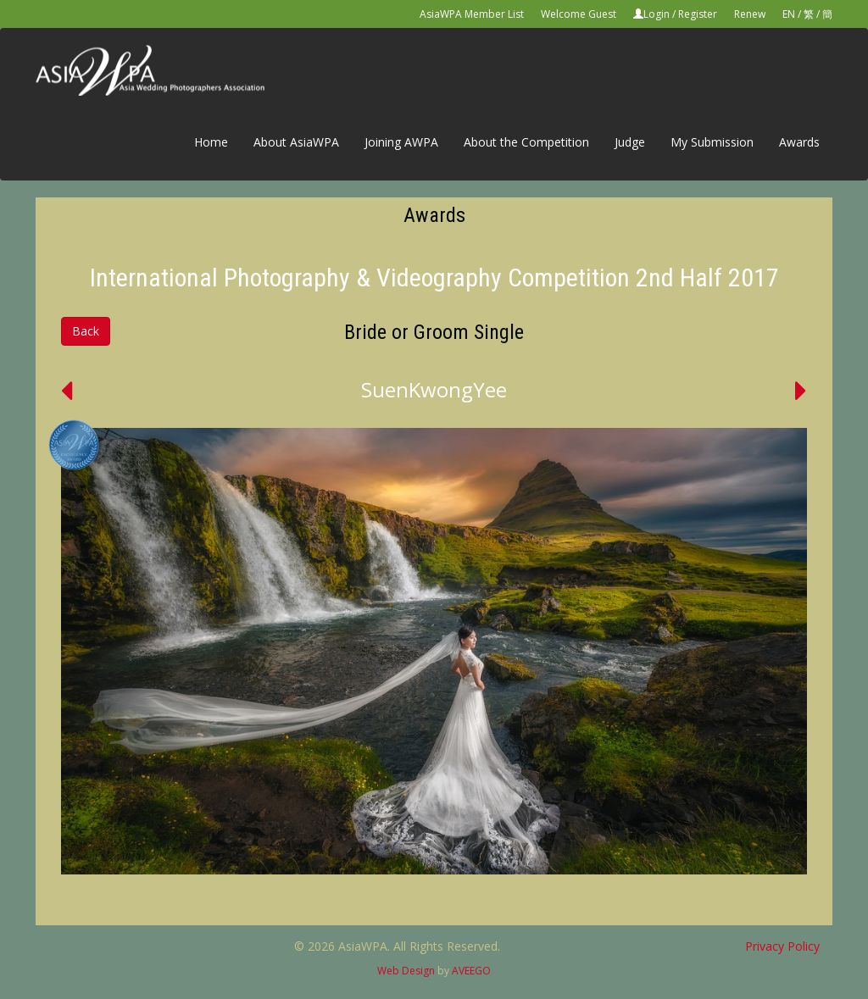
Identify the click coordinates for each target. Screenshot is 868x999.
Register (697, 14)
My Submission (712, 142)
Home (211, 142)
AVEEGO (471, 970)
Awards (799, 142)
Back (85, 331)
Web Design (406, 970)
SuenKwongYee (434, 389)
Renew (749, 14)
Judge (630, 142)
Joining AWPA (401, 142)
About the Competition (526, 142)
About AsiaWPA (296, 142)
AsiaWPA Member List (472, 14)
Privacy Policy (782, 946)
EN (788, 14)
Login (656, 14)
